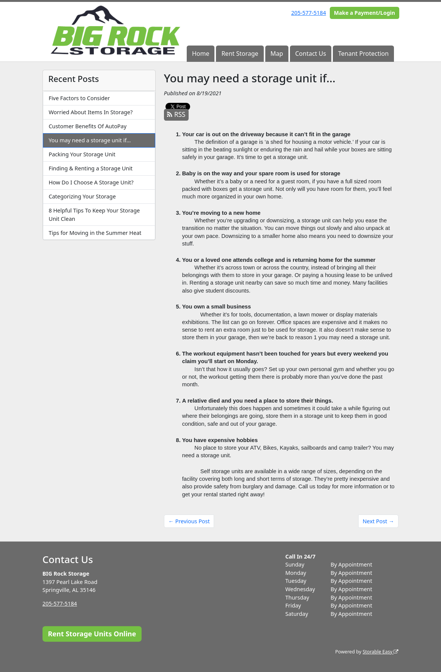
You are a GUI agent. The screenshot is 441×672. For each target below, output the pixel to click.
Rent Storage (239, 53)
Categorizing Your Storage (82, 196)
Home (200, 53)
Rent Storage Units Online (92, 633)
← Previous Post (189, 521)
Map (276, 53)
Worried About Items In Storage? (90, 112)
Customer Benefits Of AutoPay (87, 126)
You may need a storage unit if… (90, 140)
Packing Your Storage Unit (82, 154)
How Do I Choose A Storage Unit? (91, 182)
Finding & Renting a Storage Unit (90, 168)
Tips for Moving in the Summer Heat (95, 232)
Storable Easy (380, 651)
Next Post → (378, 521)
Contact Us (310, 53)
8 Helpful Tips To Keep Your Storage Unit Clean (94, 214)
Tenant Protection (363, 53)
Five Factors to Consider (79, 98)
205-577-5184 (308, 12)
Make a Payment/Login (364, 12)
